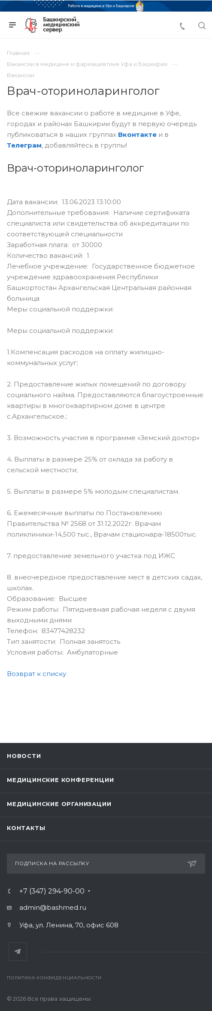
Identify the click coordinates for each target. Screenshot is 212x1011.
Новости (24, 755)
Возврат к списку (36, 674)
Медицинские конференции (60, 779)
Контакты (26, 827)
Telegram (18, 951)
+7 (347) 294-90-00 (52, 891)
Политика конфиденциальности (54, 978)
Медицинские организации (59, 803)
